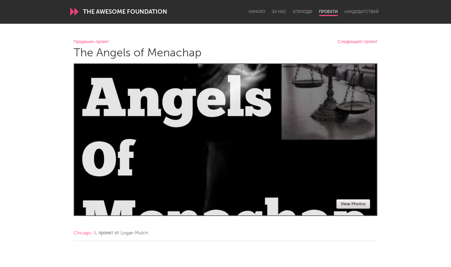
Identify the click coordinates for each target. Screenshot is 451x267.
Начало (257, 11)
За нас (279, 11)
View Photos (353, 203)
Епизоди (302, 11)
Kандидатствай (361, 11)
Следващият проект (357, 42)
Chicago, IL (85, 233)
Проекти (328, 11)
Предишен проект (91, 42)
